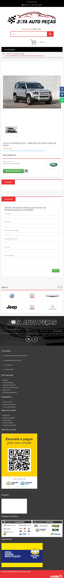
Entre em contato (7, 402)
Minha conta (6, 415)
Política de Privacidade (9, 385)
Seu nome (8, 213)
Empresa (5, 380)
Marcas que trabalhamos (10, 392)
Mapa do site (6, 390)
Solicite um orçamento (9, 404)
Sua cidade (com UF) (11, 239)
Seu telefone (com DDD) (12, 230)
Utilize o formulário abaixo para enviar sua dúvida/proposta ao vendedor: (24, 151)
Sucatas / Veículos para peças (15, 54)
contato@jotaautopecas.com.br (13, 360)
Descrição (8, 182)
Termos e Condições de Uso (11, 387)
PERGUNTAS (8, 199)
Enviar (55, 270)
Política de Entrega (8, 382)
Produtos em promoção (9, 425)
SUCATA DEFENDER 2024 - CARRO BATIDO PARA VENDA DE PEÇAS (24, 56)
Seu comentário (9, 255)
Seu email (8, 222)
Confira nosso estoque (9, 407)
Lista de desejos (7, 420)
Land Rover (10, 161)
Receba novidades (8, 423)
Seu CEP (7, 247)
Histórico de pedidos (9, 418)
